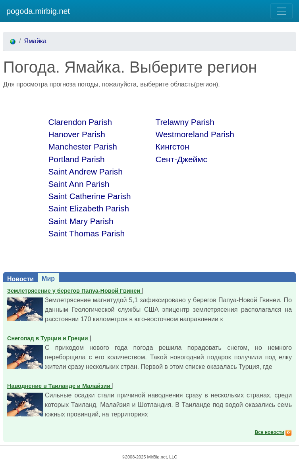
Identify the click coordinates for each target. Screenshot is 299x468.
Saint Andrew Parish (85, 171)
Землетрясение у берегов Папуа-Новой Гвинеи (74, 291)
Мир (48, 278)
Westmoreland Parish (195, 134)
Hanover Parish (76, 134)
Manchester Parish (82, 146)
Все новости (269, 432)
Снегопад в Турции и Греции (48, 338)
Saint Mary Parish (81, 221)
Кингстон (172, 146)
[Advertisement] (96, 101)
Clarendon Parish (80, 122)
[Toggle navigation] (281, 11)
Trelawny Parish (185, 122)
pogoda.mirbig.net (38, 11)
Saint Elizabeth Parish (88, 208)
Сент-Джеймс (181, 159)
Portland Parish (76, 159)
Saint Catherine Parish (89, 196)
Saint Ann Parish (79, 183)
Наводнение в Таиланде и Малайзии (59, 386)
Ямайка (35, 41)
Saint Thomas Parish (86, 233)
